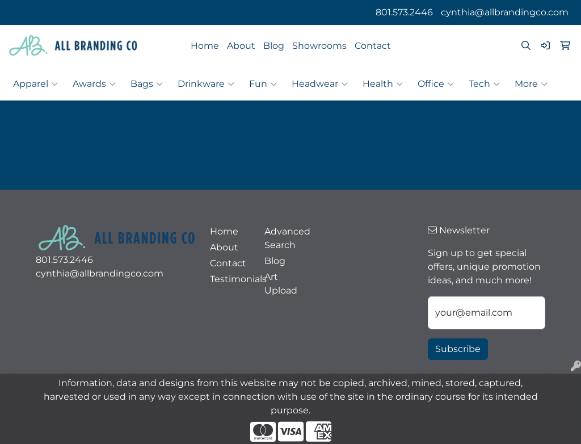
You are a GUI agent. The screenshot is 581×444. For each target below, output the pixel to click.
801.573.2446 (404, 12)
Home (205, 45)
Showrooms (319, 45)
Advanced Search (284, 238)
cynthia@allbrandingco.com (505, 12)
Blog (273, 45)
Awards (94, 84)
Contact (373, 45)
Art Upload (280, 283)
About (241, 45)
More (531, 84)
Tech (484, 84)
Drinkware (206, 84)
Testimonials (230, 279)
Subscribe (458, 349)
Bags (146, 84)
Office (436, 84)
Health (383, 84)
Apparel (35, 84)
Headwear (320, 84)
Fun (263, 84)
